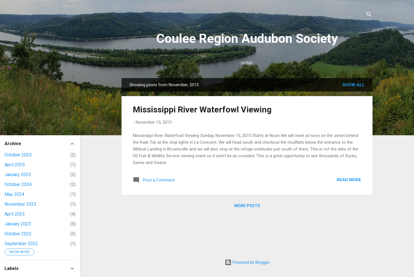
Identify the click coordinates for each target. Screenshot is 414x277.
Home (247, 63)
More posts (247, 205)
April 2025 (15, 164)
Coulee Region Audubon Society (247, 38)
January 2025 (18, 174)
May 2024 (14, 194)
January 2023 (18, 224)
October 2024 (18, 184)
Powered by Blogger (247, 262)
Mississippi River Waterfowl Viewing (202, 109)
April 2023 (15, 214)
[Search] (369, 15)
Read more (349, 179)
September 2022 (21, 243)
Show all (353, 84)
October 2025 (18, 155)
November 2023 (20, 204)
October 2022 (18, 233)
